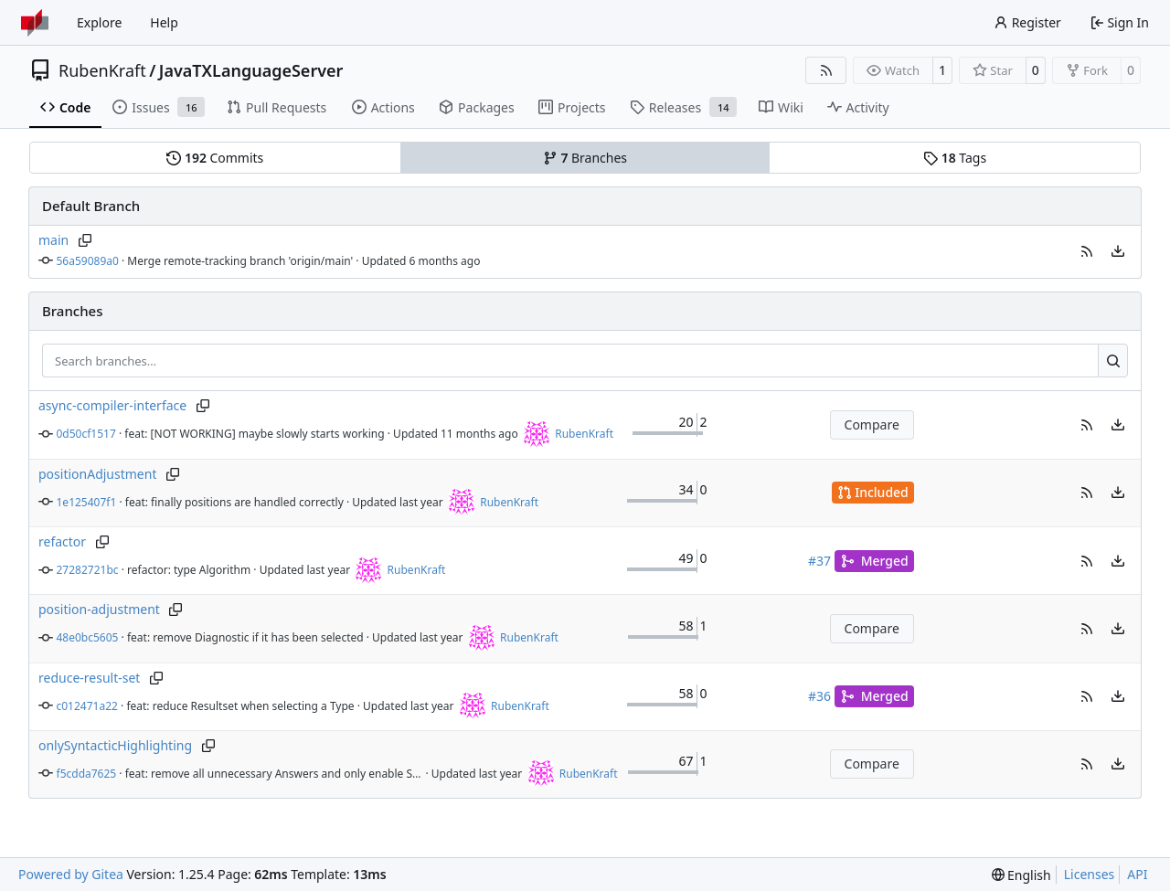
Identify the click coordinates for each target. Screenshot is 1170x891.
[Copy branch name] (84, 240)
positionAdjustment (97, 474)
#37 (819, 560)
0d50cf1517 (86, 433)
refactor (62, 541)
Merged (874, 560)
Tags (954, 157)
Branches (585, 157)
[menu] (1118, 251)
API (1137, 874)
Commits (214, 157)
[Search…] (1113, 361)
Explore (99, 22)
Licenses (1089, 874)
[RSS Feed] (826, 70)
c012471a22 (87, 706)
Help (164, 22)
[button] (1087, 251)
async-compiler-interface (112, 405)
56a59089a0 (88, 261)
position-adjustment (99, 609)
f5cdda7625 (87, 773)
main (53, 240)
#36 (819, 696)
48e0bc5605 (88, 637)
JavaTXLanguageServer (251, 70)
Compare (872, 424)
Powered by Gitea (70, 874)
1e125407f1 (87, 502)
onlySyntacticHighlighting (115, 745)
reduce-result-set (89, 677)
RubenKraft (102, 70)
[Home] (34, 22)
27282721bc (88, 570)
